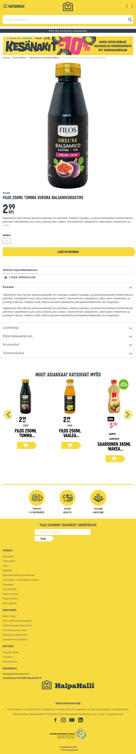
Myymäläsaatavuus (18, 336)
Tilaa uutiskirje (10, 593)
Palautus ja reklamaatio (15, 634)
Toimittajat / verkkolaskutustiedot (21, 579)
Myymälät (8, 556)
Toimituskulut (13, 353)
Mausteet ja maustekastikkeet (44, 57)
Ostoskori (8, 656)
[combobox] (68, 19)
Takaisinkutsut (10, 598)
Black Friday (9, 616)
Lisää (6, 225)
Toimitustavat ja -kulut (15, 630)
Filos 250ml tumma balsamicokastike (25, 435)
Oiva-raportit (10, 603)
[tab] (68, 287)
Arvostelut (11, 344)
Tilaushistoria (10, 661)
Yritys (6, 565)
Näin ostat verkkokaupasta (17, 620)
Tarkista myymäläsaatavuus (20, 270)
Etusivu (6, 57)
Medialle (7, 570)
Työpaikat (8, 584)
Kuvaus (8, 287)
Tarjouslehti (9, 561)
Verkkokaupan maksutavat (17, 625)
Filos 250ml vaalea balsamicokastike (70, 435)
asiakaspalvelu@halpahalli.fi (22, 678)
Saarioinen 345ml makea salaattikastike (114, 448)
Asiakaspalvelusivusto (16, 673)
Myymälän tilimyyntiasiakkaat (19, 575)
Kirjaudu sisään (11, 652)
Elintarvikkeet (20, 57)
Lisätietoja (11, 327)
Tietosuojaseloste (69, 749)
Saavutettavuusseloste (15, 639)
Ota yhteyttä (9, 589)
